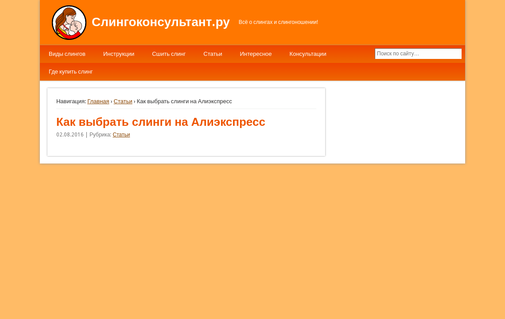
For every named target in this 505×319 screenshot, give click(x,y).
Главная (98, 101)
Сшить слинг (169, 54)
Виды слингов (67, 54)
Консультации (308, 54)
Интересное (256, 54)
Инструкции (118, 54)
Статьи (212, 54)
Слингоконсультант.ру (161, 22)
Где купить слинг (71, 71)
